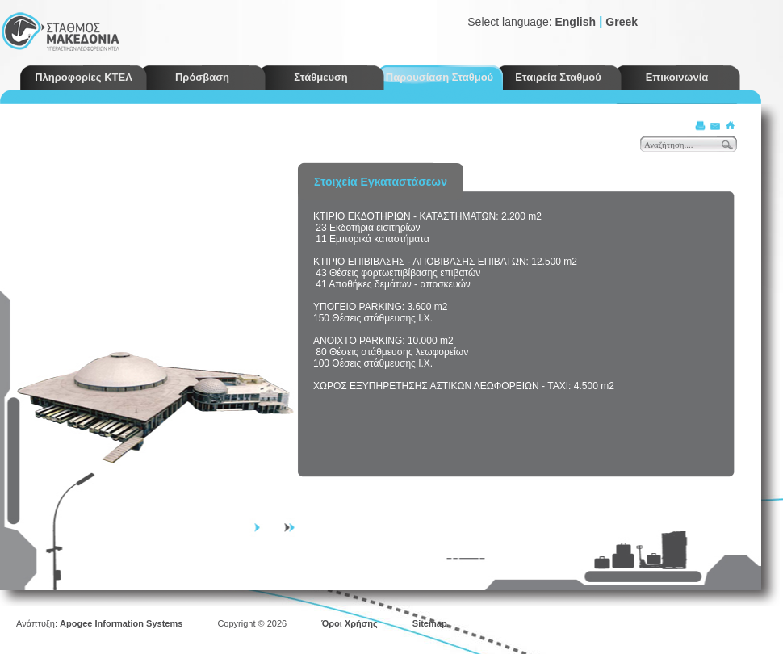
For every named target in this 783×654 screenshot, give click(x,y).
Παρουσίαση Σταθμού (439, 77)
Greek (621, 21)
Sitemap (429, 623)
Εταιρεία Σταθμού (558, 77)
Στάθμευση (321, 77)
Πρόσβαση (202, 77)
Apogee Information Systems (121, 623)
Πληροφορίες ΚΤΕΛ (83, 77)
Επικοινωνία (677, 77)
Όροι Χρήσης (349, 623)
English (575, 21)
